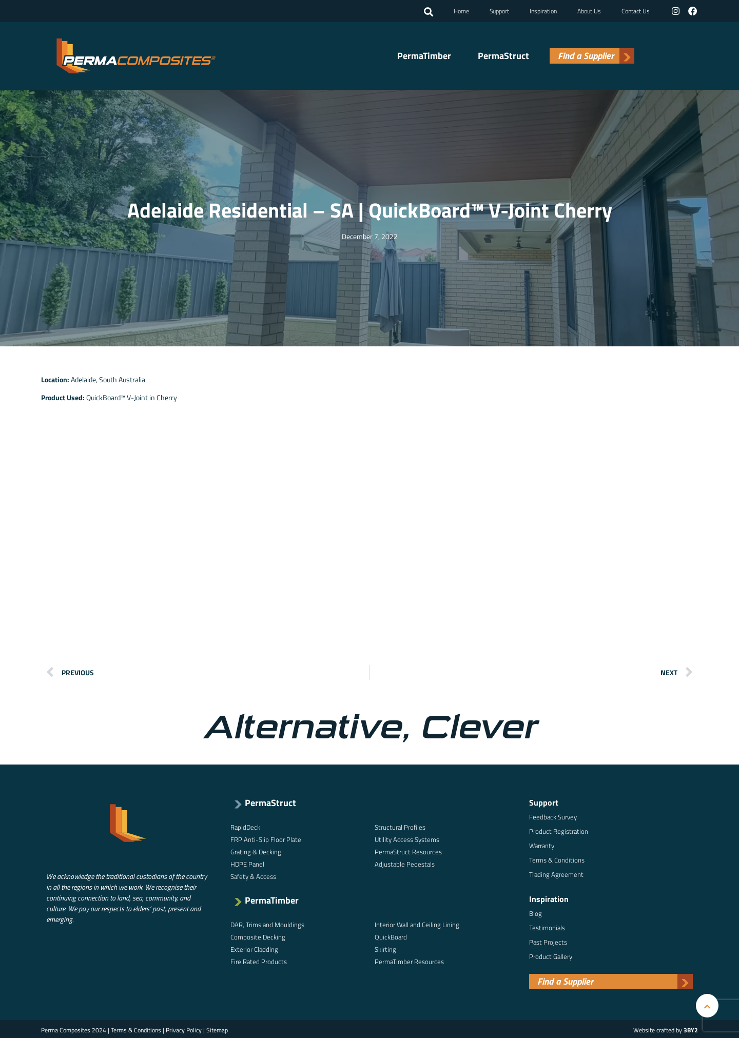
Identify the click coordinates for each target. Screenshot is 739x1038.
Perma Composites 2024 (73, 1029)
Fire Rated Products (258, 960)
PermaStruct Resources (408, 851)
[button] (429, 11)
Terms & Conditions (557, 859)
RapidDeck (245, 826)
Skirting (385, 948)
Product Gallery (550, 955)
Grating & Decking (255, 851)
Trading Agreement (556, 873)
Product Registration (558, 830)
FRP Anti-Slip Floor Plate (265, 838)
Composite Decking (257, 936)
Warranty (541, 844)
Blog (535, 912)
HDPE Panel (247, 863)
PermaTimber (424, 55)
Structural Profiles (400, 826)
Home (462, 10)
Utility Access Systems (407, 838)
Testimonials (547, 927)
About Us (589, 10)
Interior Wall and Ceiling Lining (417, 923)
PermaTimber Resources (409, 960)
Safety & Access (253, 875)
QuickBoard (391, 936)
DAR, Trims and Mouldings (267, 923)
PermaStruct (503, 55)
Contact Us (636, 10)
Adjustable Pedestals (405, 863)
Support (500, 10)
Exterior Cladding (254, 948)
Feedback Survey (553, 816)
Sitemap (217, 1029)
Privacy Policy (184, 1029)
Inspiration (543, 10)
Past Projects (548, 941)
